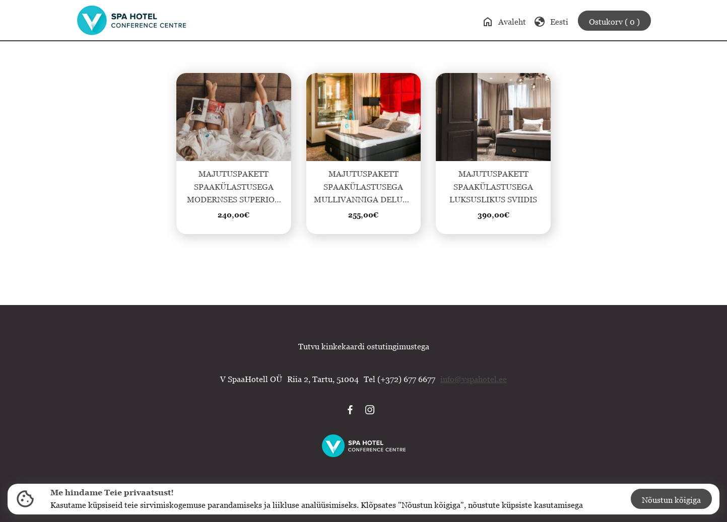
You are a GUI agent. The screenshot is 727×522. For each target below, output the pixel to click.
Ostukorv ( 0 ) (614, 21)
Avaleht (504, 22)
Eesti (551, 22)
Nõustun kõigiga (671, 499)
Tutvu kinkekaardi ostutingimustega (363, 346)
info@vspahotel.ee (473, 379)
